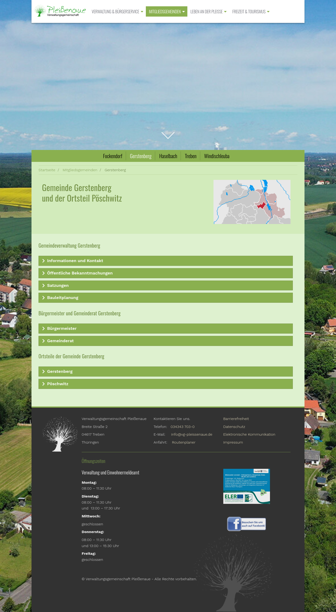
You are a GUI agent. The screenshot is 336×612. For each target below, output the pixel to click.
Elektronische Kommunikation (249, 434)
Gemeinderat (57, 340)
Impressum (233, 442)
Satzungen (54, 285)
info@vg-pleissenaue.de (191, 434)
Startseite (46, 170)
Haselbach (168, 156)
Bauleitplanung (59, 297)
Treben (190, 156)
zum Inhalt (168, 132)
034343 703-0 (183, 426)
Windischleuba (216, 156)
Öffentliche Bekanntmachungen (76, 273)
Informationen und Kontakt (71, 260)
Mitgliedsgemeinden (80, 170)
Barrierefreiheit (236, 418)
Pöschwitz (54, 383)
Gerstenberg (140, 156)
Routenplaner (184, 442)
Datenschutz (234, 426)
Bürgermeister (58, 328)
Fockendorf (112, 156)
